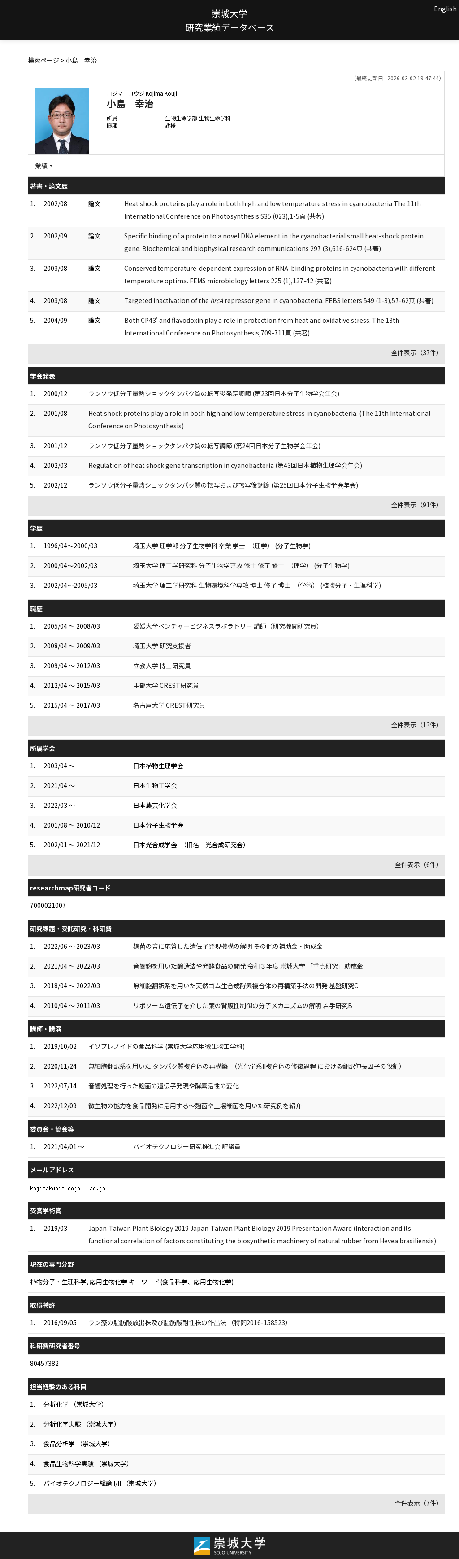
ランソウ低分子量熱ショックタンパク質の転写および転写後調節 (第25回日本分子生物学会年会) (223, 484)
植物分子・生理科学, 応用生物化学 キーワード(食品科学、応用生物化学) (132, 1281)
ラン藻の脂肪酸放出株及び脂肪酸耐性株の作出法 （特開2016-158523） (189, 1322)
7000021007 (48, 905)
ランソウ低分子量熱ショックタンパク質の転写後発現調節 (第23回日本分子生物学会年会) (213, 393)
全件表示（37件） (416, 352)
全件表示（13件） (416, 724)
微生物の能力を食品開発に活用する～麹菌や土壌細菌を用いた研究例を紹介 (195, 1105)
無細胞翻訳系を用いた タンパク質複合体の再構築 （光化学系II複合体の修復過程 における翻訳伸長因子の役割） (246, 1065)
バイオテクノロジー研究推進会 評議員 (187, 1146)
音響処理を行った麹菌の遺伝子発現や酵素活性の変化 (163, 1085)
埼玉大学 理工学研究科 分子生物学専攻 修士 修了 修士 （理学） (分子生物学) (241, 565)
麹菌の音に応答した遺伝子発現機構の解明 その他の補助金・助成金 (228, 946)
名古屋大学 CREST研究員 (169, 704)
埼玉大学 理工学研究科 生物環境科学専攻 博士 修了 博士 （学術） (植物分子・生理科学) (257, 585)
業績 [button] (41, 165)
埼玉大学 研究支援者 (162, 645)
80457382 (44, 1363)
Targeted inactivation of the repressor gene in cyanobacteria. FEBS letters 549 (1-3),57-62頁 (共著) (278, 300)
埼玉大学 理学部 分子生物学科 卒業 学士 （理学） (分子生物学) (222, 545)
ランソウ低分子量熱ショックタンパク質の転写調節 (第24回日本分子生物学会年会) (204, 445)
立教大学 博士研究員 (162, 665)
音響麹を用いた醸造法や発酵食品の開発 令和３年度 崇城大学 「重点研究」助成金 (248, 965)
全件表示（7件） (418, 1502)
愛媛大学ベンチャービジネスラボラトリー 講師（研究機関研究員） (228, 625)
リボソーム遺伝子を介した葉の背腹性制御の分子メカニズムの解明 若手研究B (242, 1005)
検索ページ (43, 60)
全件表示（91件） (416, 504)
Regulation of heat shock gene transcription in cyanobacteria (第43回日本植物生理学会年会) (225, 465)
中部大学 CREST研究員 (166, 685)
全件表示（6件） (418, 864)
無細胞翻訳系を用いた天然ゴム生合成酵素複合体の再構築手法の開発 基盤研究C (245, 985)
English (445, 8)
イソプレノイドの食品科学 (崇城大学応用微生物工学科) (166, 1046)
